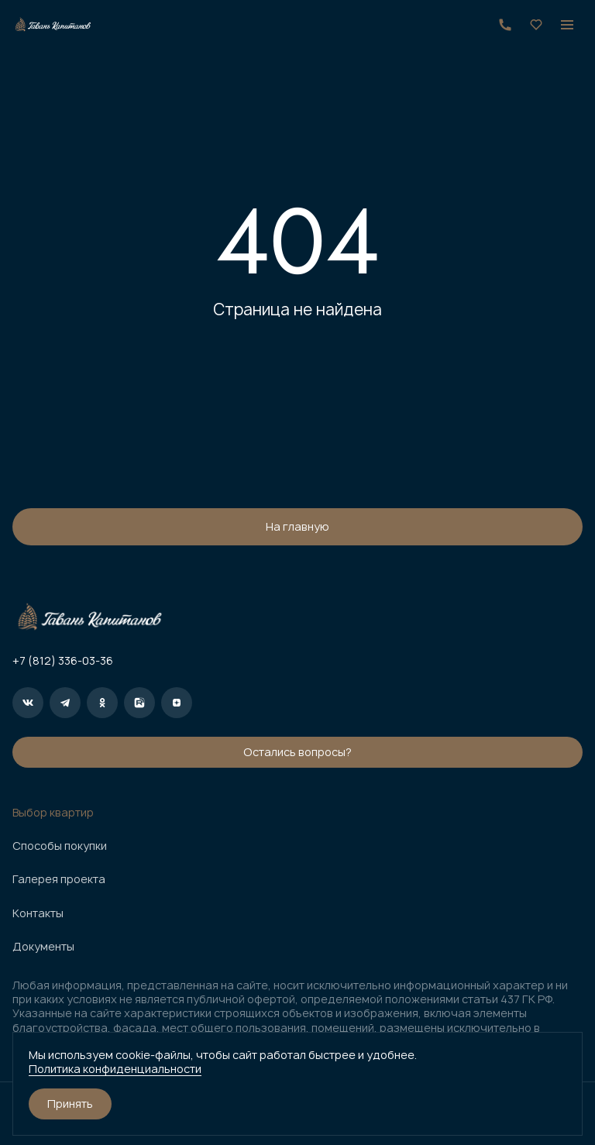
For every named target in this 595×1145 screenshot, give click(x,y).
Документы (43, 947)
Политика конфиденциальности (115, 1068)
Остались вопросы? (297, 751)
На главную (297, 526)
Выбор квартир (53, 813)
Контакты (38, 913)
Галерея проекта (58, 879)
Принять (70, 1103)
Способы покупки (59, 846)
